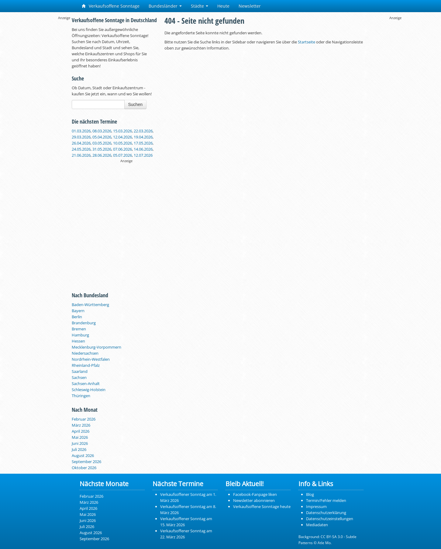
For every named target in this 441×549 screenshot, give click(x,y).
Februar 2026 (83, 419)
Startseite (306, 42)
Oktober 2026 (84, 467)
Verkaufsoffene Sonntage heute (262, 506)
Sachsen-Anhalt (86, 383)
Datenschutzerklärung (326, 512)
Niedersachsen (85, 353)
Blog (310, 494)
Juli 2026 (79, 449)
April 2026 (80, 431)
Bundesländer (165, 6)
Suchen (135, 104)
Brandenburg (84, 323)
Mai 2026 (80, 437)
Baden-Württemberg (90, 304)
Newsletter (250, 6)
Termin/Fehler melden (326, 500)
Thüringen (81, 395)
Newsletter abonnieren (254, 500)
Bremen (79, 329)
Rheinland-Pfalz (86, 365)
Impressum (316, 506)
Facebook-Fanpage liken (255, 494)
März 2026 (81, 425)
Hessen (78, 341)
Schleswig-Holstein (88, 389)
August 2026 (83, 455)
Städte (199, 6)
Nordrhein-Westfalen (91, 359)
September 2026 (86, 461)
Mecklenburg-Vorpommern (96, 347)
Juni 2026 (80, 443)
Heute (223, 6)
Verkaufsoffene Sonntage (111, 6)
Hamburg (80, 335)
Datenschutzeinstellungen (329, 518)
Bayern (78, 310)
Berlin (77, 316)
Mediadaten (317, 524)
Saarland (80, 371)
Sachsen (79, 377)
